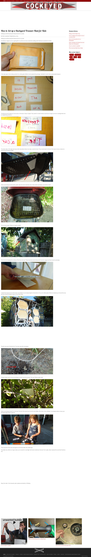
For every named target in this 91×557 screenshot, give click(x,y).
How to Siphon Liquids (6, 545)
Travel (55, 0)
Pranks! (17, 0)
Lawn (75, 57)
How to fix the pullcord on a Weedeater (75, 40)
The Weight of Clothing (8, 556)
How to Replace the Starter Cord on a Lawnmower (76, 36)
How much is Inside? (10, 0)
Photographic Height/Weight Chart (72, 554)
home (4, 0)
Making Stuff (43, 0)
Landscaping (78, 54)
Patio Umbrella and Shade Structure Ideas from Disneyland (76, 43)
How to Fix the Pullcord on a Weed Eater (37, 539)
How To (71, 54)
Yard (71, 57)
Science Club (36, 0)
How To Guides (50, 0)
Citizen (21, 0)
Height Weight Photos (28, 0)
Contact (62, 0)
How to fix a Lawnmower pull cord (63, 545)
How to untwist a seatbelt (74, 46)
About (58, 0)
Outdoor (72, 59)
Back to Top (84, 556)
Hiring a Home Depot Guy (74, 33)
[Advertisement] (45, 19)
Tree (79, 57)
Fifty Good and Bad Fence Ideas (76, 48)
